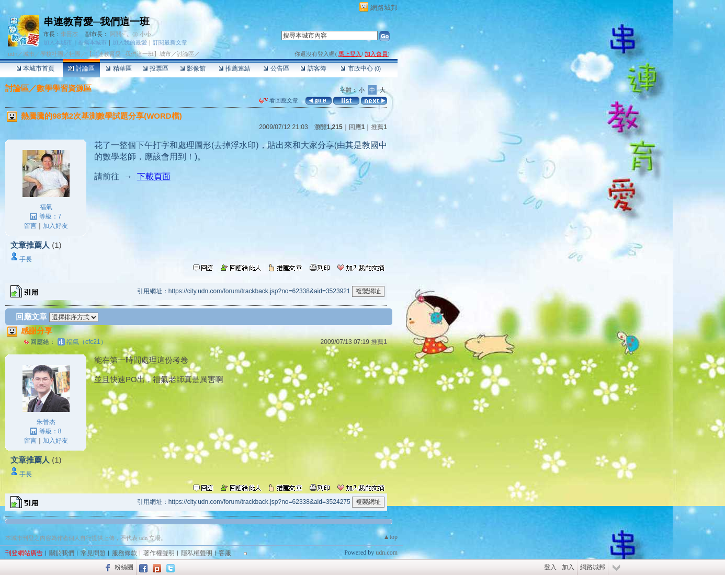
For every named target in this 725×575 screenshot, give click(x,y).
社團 (75, 54)
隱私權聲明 (196, 553)
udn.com (387, 552)
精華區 (118, 68)
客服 (225, 553)
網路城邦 (384, 8)
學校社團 (51, 54)
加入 (568, 567)
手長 (25, 259)
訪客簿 (313, 68)
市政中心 (361, 68)
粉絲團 (124, 567)
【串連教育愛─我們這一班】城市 (128, 54)
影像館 (193, 68)
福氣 (46, 207)
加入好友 (55, 225)
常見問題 (93, 553)
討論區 (81, 68)
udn (12, 54)
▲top (390, 536)
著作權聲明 (159, 553)
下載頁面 (154, 176)
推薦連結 (235, 68)
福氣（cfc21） (86, 342)
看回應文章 (278, 100)
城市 (29, 54)
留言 (30, 225)
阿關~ (117, 34)
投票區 (155, 68)
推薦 (379, 127)
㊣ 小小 (141, 34)
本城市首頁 (35, 68)
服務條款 (124, 553)
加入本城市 (57, 42)
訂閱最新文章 (170, 42)
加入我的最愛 (129, 42)
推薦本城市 (92, 42)
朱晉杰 (69, 34)
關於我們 (61, 553)
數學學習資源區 (64, 88)
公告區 (276, 68)
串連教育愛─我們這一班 (96, 21)
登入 (550, 567)
